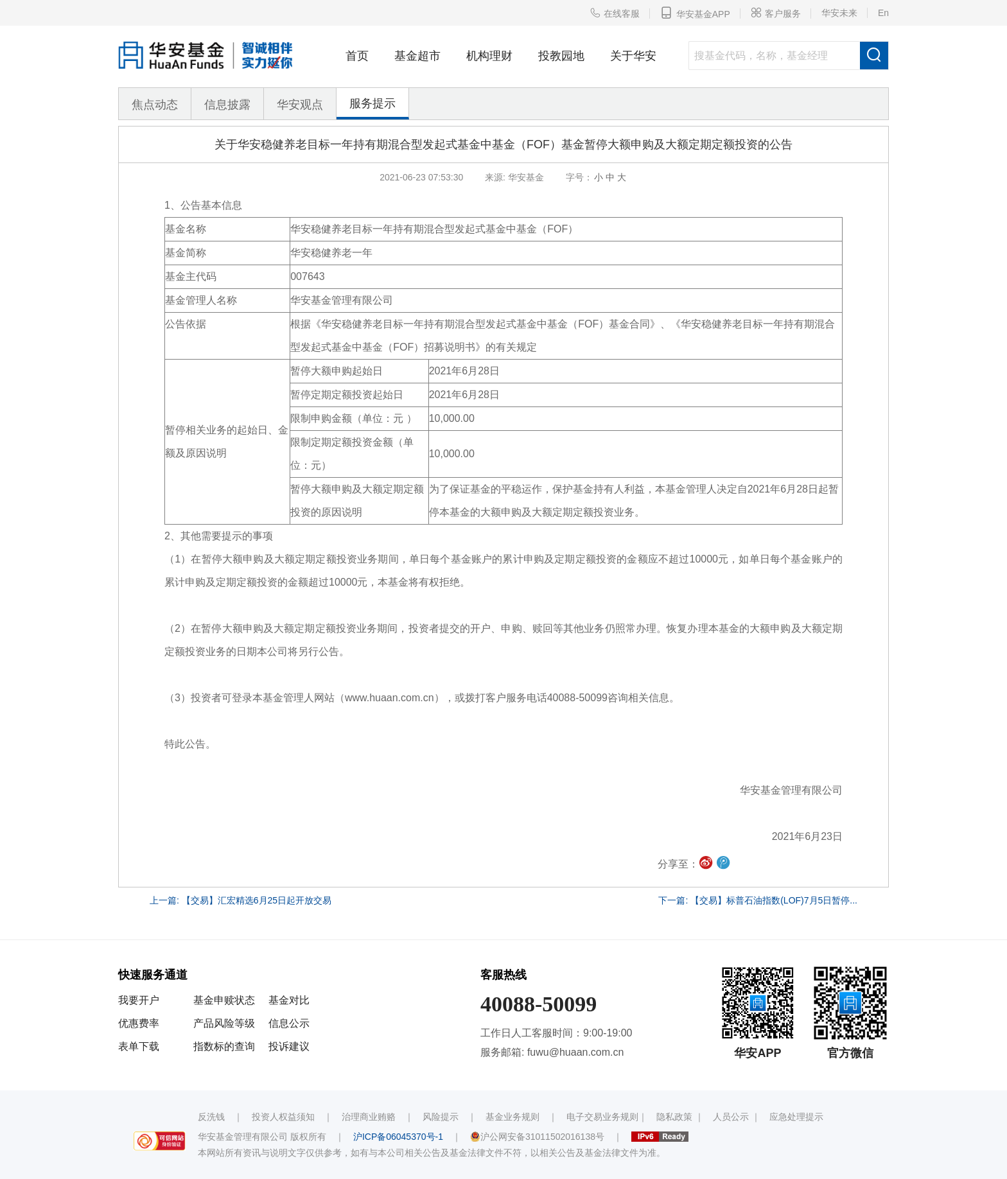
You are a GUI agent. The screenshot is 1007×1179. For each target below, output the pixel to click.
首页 (357, 55)
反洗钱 (211, 1117)
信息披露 (227, 104)
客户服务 (776, 13)
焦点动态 (155, 104)
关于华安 (633, 55)
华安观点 (300, 104)
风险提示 (441, 1117)
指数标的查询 (224, 1046)
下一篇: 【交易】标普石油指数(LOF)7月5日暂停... (757, 900)
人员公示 (731, 1117)
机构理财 (489, 55)
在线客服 (615, 13)
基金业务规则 (512, 1117)
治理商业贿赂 (369, 1117)
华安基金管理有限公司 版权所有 (262, 1136)
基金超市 (417, 55)
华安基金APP (695, 12)
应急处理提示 (796, 1117)
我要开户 (138, 1000)
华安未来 (839, 13)
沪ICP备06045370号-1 (398, 1136)
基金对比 (289, 1000)
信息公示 (289, 1023)
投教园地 (561, 55)
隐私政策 (674, 1117)
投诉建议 (289, 1046)
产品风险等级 (224, 1023)
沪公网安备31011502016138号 (537, 1136)
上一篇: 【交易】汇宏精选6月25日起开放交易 (240, 900)
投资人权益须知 (283, 1117)
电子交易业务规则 (602, 1117)
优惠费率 (138, 1023)
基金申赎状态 (224, 1000)
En (883, 13)
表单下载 (138, 1046)
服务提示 (372, 103)
